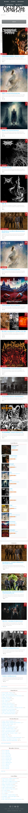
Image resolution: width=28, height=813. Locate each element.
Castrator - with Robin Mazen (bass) (11, 648)
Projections (13, 448)
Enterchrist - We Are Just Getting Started (9, 740)
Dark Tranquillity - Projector (7, 692)
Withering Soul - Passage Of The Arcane (9, 781)
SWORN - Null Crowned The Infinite (10, 130)
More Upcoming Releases (6, 743)
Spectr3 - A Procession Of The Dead (9, 730)
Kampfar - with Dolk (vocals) (9, 676)
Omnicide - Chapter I (13, 457)
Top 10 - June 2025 (5, 767)
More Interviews (4, 686)
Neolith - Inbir (4, 734)
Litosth (10, 488)
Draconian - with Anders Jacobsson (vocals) (13, 621)
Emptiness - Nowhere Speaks (7, 724)
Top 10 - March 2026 (6, 753)
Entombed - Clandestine (6, 698)
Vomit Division (12, 521)
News (13, 1)
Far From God (12, 465)
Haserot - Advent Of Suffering (7, 721)
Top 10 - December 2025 (7, 758)
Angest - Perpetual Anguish (7, 787)
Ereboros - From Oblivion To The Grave (9, 739)
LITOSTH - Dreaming (7, 167)
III (9, 498)
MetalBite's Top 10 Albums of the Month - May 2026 (14, 331)
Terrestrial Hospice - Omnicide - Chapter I (10, 733)
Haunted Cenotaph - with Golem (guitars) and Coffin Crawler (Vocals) (13, 592)
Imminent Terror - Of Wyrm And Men (9, 778)
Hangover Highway (13, 523)
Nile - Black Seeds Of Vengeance (8, 704)
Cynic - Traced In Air (6, 700)
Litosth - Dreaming (5, 725)
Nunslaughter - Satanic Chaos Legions (9, 796)
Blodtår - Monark (5, 736)
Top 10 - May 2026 (5, 750)
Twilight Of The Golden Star (14, 473)
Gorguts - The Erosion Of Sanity (8, 694)
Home (6, 1)
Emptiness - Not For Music (7, 703)
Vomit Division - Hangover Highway (8, 794)
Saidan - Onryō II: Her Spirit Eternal (8, 712)
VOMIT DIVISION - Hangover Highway (11, 305)
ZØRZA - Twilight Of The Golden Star (11, 93)
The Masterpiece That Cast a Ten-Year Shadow (12, 396)
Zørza (10, 472)
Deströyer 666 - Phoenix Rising (8, 709)
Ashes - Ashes (4, 701)
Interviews (9, 4)
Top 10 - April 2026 (5, 752)
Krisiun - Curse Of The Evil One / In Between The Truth (12, 707)
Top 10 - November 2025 (7, 759)
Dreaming (11, 490)
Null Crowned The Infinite (14, 481)
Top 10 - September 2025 (7, 762)
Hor (10, 497)
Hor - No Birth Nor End (6, 791)
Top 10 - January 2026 (6, 756)
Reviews (21, 1)
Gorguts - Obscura (5, 697)
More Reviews (4, 539)
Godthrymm (13, 446)
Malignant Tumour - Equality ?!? (8, 706)
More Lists (3, 771)
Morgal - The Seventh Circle (7, 784)
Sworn (10, 480)
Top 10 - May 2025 (5, 768)
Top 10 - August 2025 (6, 764)
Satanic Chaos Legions (13, 531)
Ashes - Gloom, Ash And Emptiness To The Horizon (11, 695)
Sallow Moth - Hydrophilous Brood (8, 727)
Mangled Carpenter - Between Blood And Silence (11, 722)
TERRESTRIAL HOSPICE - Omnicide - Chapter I (13, 56)
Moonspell (11, 464)
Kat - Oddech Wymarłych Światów (8, 713)
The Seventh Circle (12, 506)
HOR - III (4, 203)
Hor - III (3, 793)
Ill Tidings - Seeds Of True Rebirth (8, 785)
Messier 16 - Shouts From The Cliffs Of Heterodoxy (11, 737)
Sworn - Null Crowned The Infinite (8, 731)
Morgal (10, 505)
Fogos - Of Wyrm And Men (7, 780)
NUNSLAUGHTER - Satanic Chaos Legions (12, 368)
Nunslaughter (12, 530)
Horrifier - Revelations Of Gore (8, 728)
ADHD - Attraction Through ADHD (8, 788)
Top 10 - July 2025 (5, 765)
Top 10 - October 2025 (6, 761)
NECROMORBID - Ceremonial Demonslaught (12, 432)
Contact (19, 4)
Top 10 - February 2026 (6, 755)
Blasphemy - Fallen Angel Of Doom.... (9, 710)
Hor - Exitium (4, 790)
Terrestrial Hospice (13, 455)
